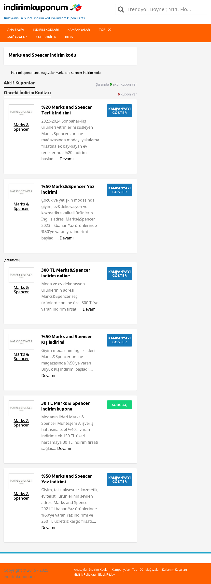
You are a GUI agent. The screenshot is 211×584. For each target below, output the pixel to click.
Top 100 (105, 29)
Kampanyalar (79, 29)
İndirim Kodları (99, 570)
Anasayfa (80, 570)
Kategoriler (46, 37)
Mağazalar (17, 37)
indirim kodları (46, 29)
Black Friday (106, 574)
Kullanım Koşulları (174, 570)
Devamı (67, 158)
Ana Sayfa (15, 29)
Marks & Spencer (21, 127)
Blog (69, 37)
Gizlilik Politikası (85, 574)
